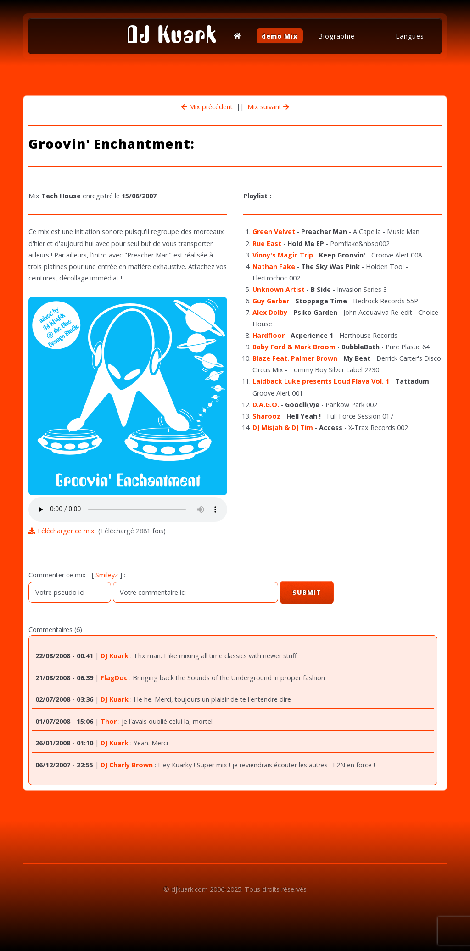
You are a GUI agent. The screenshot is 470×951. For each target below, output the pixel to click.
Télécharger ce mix (66, 530)
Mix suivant (264, 106)
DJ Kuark (172, 34)
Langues (410, 35)
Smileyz (106, 575)
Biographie (337, 35)
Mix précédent (211, 106)
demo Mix (280, 35)
